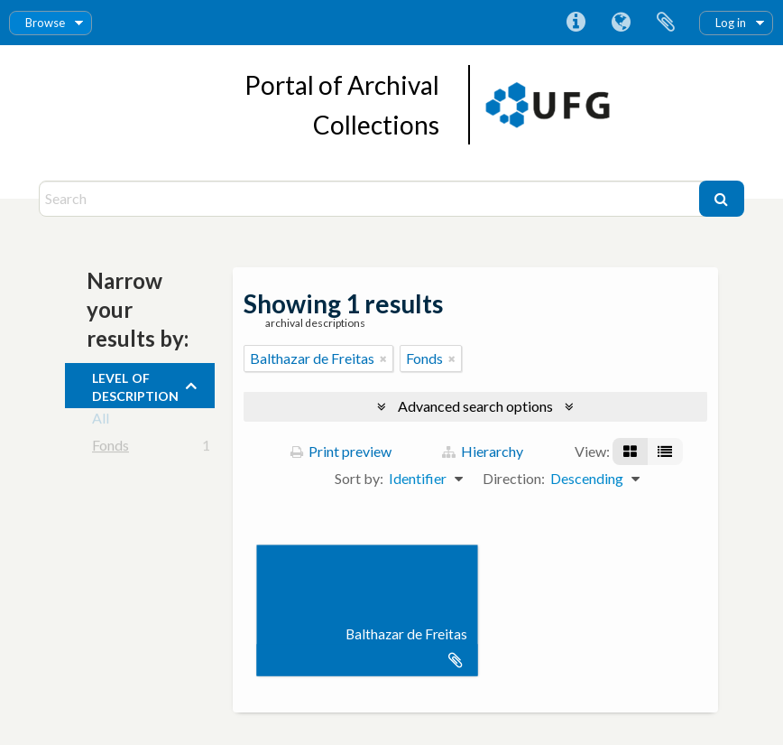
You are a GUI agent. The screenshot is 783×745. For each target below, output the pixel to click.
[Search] (371, 199)
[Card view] (630, 451)
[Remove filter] (383, 358)
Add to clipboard (456, 660)
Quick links (575, 22)
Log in (730, 22)
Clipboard (665, 22)
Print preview (341, 451)
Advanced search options (475, 405)
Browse (45, 22)
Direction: (514, 478)
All (100, 421)
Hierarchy (482, 451)
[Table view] (665, 451)
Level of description (135, 385)
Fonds (110, 448)
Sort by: (359, 478)
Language (620, 22)
